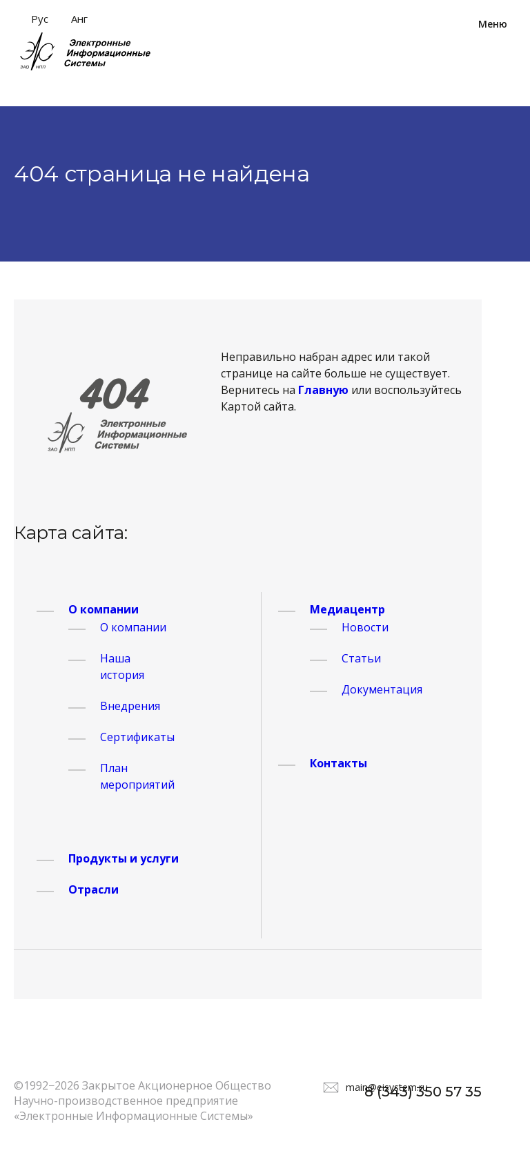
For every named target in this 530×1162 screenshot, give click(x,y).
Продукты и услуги (123, 858)
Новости (365, 627)
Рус (39, 19)
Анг (79, 19)
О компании (103, 609)
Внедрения (130, 705)
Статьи (361, 658)
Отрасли (93, 889)
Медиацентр (347, 609)
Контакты (338, 763)
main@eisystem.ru (387, 1087)
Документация (382, 689)
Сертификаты (137, 737)
